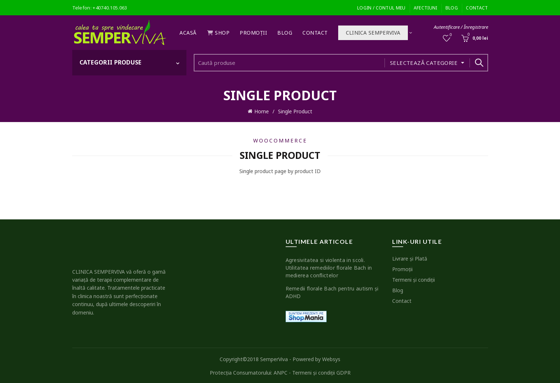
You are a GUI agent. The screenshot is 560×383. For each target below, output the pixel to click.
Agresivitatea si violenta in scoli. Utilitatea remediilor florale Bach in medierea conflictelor (329, 266)
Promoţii (253, 32)
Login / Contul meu (381, 8)
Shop (218, 32)
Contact (477, 8)
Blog (451, 8)
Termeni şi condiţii (413, 278)
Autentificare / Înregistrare (461, 27)
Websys (331, 357)
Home (261, 110)
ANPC (280, 371)
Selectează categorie (423, 62)
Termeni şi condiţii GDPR (321, 371)
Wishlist (450, 35)
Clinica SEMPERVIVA (373, 32)
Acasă (188, 32)
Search (479, 63)
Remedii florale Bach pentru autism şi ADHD (332, 291)
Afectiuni (425, 8)
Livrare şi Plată (409, 257)
